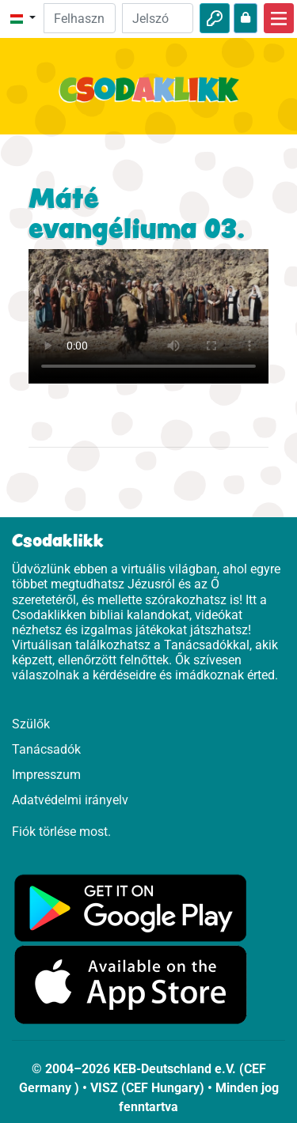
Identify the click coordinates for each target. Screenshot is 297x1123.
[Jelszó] (157, 18)
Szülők (31, 724)
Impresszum (46, 774)
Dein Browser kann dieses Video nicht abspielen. (148, 316)
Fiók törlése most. (61, 831)
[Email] (79, 18)
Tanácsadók (46, 749)
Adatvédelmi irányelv (70, 799)
